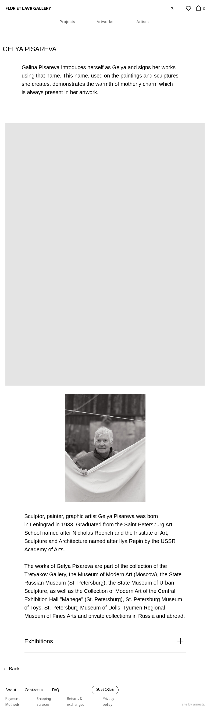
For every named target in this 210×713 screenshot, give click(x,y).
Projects (67, 22)
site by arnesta (193, 704)
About (10, 690)
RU (172, 8)
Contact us (34, 690)
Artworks (105, 22)
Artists (143, 22)
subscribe (105, 690)
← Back (11, 668)
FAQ (55, 690)
